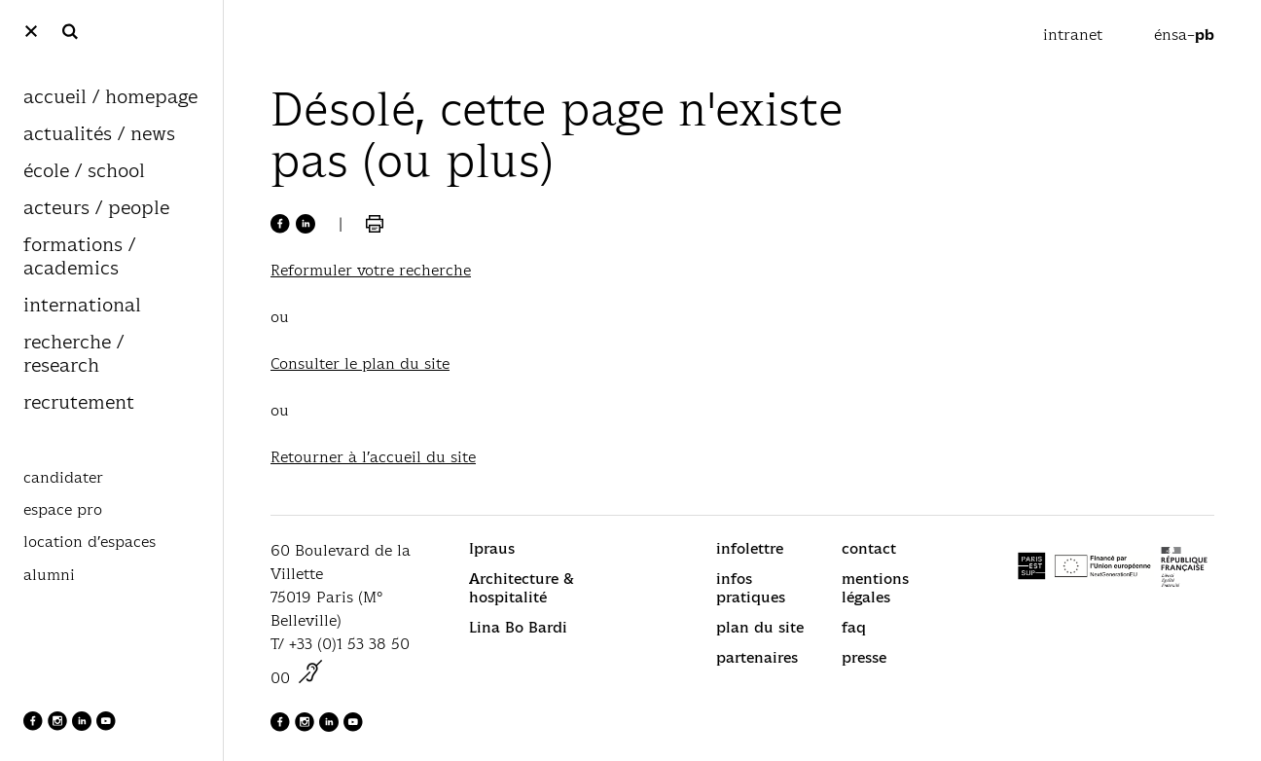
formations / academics (79, 257)
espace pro (62, 510)
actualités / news (99, 135)
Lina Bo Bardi (518, 627)
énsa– (1184, 34)
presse (864, 657)
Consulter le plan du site (360, 363)
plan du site (760, 627)
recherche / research (73, 355)
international (82, 306)
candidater (63, 478)
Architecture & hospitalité (521, 587)
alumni (49, 575)
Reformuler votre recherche (370, 270)
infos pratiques (750, 587)
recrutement (78, 403)
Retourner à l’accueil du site (373, 457)
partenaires (757, 657)
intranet (1075, 34)
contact (869, 548)
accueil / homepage (110, 98)
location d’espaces (89, 542)
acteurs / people (96, 209)
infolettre (749, 548)
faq (854, 627)
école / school (84, 172)
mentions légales (875, 587)
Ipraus (492, 548)
